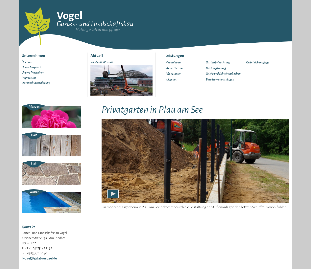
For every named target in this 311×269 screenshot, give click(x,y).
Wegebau (171, 79)
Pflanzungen (173, 73)
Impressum (29, 77)
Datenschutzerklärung (36, 82)
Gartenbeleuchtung (218, 62)
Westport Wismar (101, 62)
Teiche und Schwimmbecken (223, 73)
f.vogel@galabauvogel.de (39, 258)
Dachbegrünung (216, 68)
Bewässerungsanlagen (220, 79)
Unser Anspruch (31, 67)
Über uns (27, 62)
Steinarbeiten (174, 68)
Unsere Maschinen (33, 72)
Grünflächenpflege (257, 62)
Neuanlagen (173, 62)
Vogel (70, 15)
